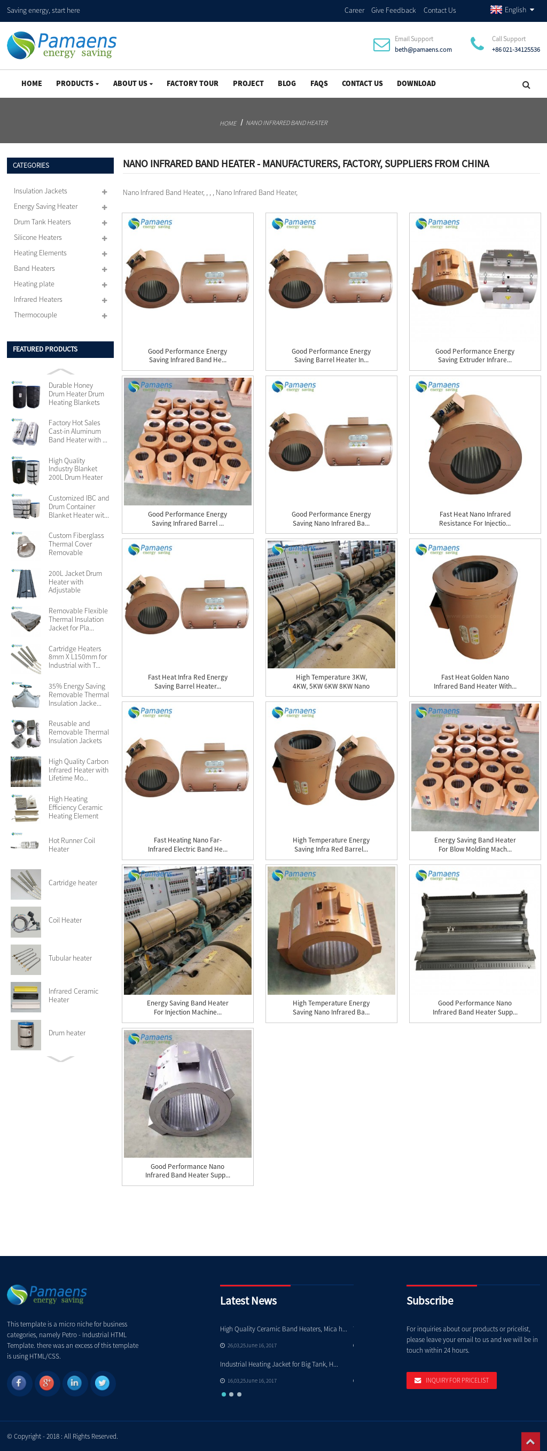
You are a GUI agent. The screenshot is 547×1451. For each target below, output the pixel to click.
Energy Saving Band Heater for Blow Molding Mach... (475, 845)
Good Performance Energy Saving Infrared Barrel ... (187, 519)
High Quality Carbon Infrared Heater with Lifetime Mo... (78, 770)
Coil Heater (65, 920)
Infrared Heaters (38, 299)
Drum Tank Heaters (42, 222)
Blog (287, 83)
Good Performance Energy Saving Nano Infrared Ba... (331, 519)
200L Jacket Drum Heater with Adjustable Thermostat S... (75, 582)
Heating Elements (40, 253)
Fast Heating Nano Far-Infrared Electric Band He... (188, 845)
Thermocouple (35, 314)
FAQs (319, 83)
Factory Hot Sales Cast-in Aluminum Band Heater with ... (78, 431)
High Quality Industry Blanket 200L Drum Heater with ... (76, 469)
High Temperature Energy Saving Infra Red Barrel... (331, 845)
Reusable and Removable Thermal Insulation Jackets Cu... (79, 732)
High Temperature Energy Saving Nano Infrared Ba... (331, 1008)
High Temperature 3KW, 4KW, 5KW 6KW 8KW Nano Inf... (331, 686)
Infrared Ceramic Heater (73, 995)
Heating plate (34, 283)
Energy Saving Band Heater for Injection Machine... (188, 1008)
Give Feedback (393, 10)
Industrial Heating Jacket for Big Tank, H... (279, 1364)
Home (31, 83)
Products (77, 83)
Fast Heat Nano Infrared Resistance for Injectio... (475, 519)
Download (416, 83)
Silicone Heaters (38, 237)
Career (354, 10)
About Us (133, 83)
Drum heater (67, 1033)
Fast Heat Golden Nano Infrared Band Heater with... (475, 682)
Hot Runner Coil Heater (72, 845)
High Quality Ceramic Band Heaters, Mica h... (283, 1328)
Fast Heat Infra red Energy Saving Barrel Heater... (188, 682)
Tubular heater (70, 958)
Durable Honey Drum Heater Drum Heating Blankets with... (76, 394)
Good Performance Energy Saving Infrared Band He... (187, 356)
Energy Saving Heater (45, 206)
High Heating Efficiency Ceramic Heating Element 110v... (76, 808)
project (248, 83)
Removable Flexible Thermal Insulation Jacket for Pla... (78, 619)
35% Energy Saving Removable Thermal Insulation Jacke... (79, 694)
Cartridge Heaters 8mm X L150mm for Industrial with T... (78, 657)
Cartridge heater (73, 883)
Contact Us (440, 10)
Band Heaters (34, 268)
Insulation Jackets (40, 191)
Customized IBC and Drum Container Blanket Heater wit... (79, 506)
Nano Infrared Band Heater (286, 123)
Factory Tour (192, 83)
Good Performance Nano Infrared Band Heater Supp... (475, 1008)
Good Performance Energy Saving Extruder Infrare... (474, 356)
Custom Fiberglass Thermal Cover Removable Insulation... (76, 544)
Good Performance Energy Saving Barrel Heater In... (331, 356)
